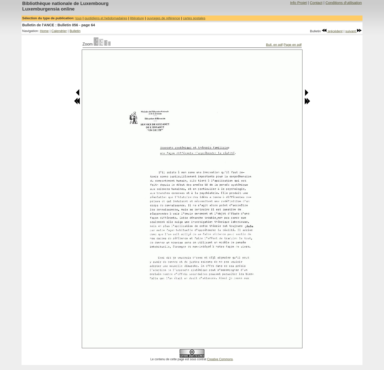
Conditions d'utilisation (343, 3)
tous (78, 18)
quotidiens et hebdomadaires (106, 18)
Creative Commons (220, 359)
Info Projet (298, 3)
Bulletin (75, 31)
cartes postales (194, 18)
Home (44, 31)
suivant (353, 31)
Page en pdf (293, 45)
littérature (137, 18)
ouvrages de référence (163, 18)
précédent (332, 31)
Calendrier (59, 31)
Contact (316, 3)
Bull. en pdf (274, 45)
